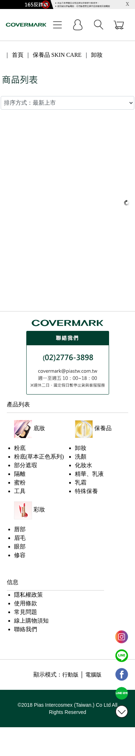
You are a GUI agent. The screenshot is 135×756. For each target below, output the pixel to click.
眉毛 (20, 538)
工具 (20, 491)
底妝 (39, 428)
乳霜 (80, 482)
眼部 (20, 546)
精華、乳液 (89, 474)
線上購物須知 (31, 621)
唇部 (20, 529)
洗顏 (80, 457)
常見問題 (25, 612)
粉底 (20, 448)
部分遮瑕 (25, 465)
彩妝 (39, 509)
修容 (20, 555)
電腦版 (93, 675)
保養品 (103, 428)
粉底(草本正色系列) (39, 457)
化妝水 (83, 465)
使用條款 (25, 603)
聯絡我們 (25, 629)
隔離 (20, 474)
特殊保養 (86, 491)
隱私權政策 (28, 595)
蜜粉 (20, 482)
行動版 (70, 675)
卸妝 (80, 448)
